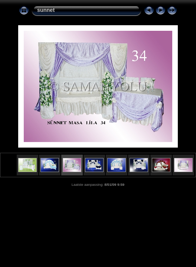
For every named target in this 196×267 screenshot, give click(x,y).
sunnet (46, 10)
